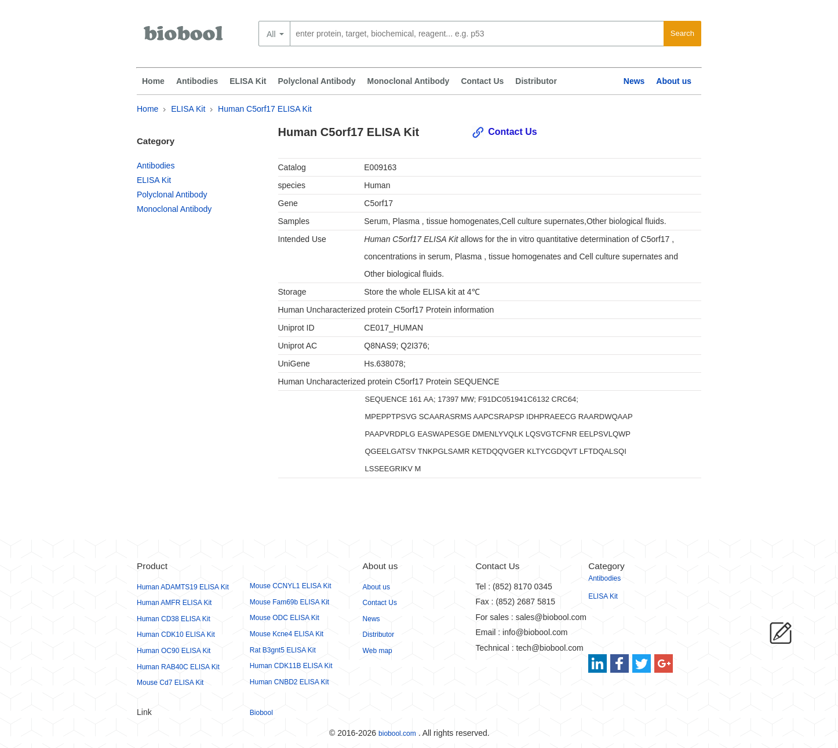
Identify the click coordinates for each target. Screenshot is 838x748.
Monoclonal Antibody (408, 81)
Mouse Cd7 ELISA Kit (170, 683)
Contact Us (482, 81)
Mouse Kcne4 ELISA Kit (286, 634)
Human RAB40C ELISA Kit (178, 667)
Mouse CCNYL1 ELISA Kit (290, 586)
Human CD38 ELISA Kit (173, 619)
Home (153, 81)
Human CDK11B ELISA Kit (291, 666)
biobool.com (397, 733)
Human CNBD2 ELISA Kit (289, 682)
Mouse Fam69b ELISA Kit (289, 602)
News (634, 81)
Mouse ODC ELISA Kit (284, 618)
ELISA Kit (247, 81)
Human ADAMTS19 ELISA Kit (183, 587)
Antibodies (197, 81)
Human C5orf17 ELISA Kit (265, 108)
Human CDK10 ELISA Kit (176, 634)
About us (673, 81)
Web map (377, 651)
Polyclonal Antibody (317, 81)
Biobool (261, 713)
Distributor (536, 81)
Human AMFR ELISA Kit (174, 603)
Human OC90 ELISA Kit (173, 651)
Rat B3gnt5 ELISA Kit (283, 650)
